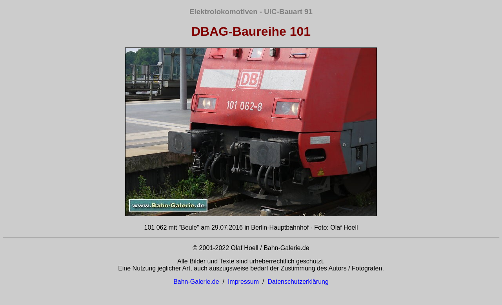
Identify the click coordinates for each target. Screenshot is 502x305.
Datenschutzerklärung (298, 281)
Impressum (243, 281)
